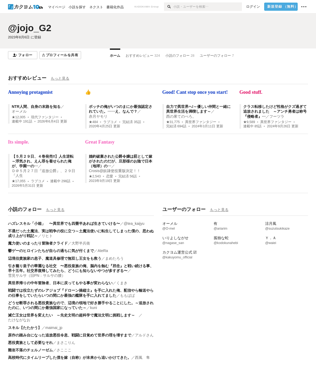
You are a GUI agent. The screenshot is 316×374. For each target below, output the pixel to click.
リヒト (47, 236)
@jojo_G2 (29, 28)
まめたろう (114, 258)
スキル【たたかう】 (25, 328)
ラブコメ (110, 122)
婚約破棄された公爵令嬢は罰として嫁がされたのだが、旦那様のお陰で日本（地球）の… (120, 161)
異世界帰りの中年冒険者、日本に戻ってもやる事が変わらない (60, 283)
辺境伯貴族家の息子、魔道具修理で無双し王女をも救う (54, 258)
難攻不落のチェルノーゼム (30, 350)
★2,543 (95, 176)
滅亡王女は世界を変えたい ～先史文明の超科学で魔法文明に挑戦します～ (73, 315)
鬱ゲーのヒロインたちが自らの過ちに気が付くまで (51, 251)
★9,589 (249, 122)
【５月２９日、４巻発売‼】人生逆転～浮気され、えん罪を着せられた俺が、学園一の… (43, 161)
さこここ (64, 350)
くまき (121, 283)
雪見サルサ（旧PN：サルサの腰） (36, 275)
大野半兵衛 (80, 243)
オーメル (19, 111)
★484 (93, 122)
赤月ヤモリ (98, 116)
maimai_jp (53, 328)
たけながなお (19, 320)
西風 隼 (142, 357)
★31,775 (173, 122)
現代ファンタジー (45, 117)
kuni (93, 308)
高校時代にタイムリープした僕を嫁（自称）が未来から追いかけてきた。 (69, 357)
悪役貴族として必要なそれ (30, 342)
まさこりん (66, 342)
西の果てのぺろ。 (181, 116)
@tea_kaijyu (134, 223)
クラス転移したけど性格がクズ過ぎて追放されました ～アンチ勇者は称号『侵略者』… (275, 111)
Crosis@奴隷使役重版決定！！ (115, 171)
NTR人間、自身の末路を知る (36, 106)
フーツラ (276, 116)
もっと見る (60, 78)
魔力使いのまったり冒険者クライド (38, 243)
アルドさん (144, 335)
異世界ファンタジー (200, 122)
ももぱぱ (127, 295)
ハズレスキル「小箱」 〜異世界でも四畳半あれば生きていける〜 (64, 223)
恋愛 (109, 176)
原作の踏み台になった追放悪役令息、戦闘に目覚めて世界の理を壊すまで (69, 335)
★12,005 (19, 117)
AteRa (103, 251)
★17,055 (19, 181)
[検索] (168, 6)
